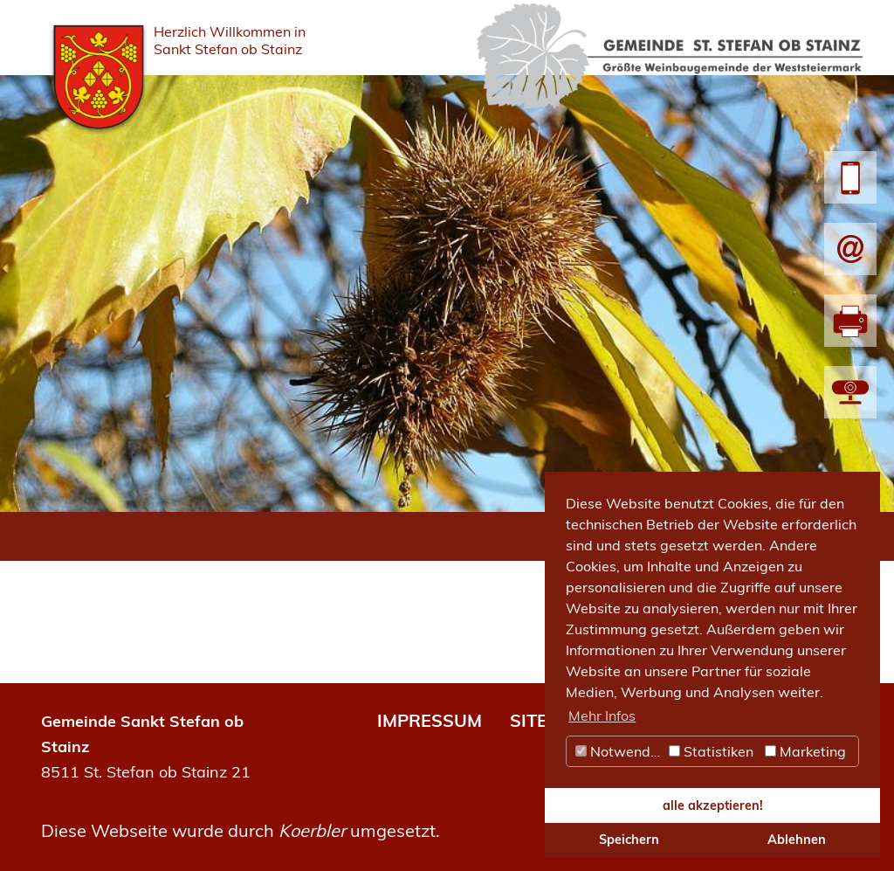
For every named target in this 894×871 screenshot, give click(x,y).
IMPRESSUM (429, 720)
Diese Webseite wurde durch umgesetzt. (240, 830)
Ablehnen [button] (796, 839)
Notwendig (619, 751)
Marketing (805, 751)
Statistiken (711, 751)
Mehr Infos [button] (602, 715)
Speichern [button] (629, 839)
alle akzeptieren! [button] (713, 805)
